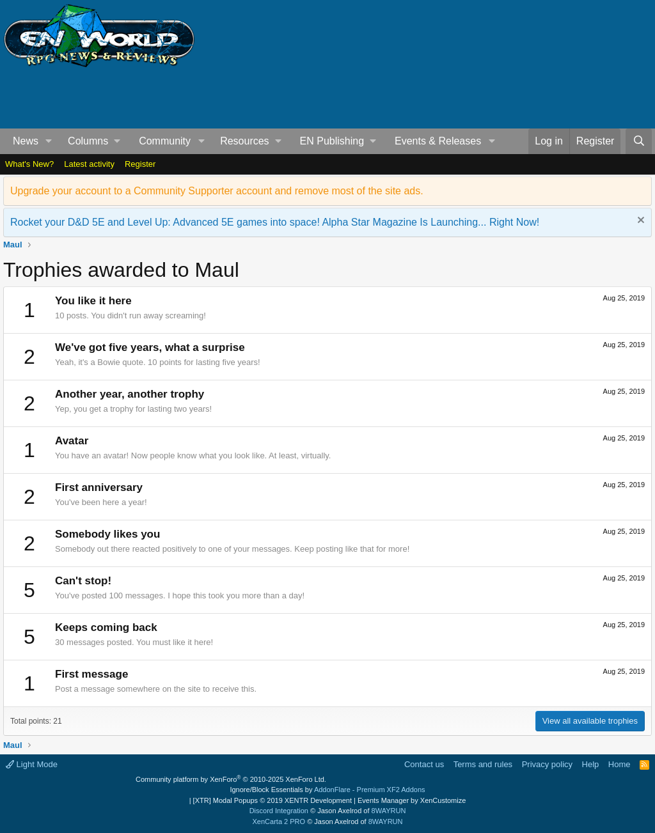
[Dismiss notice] (639, 221)
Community (165, 141)
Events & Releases (438, 141)
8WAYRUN (389, 810)
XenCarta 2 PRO (279, 821)
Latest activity (89, 164)
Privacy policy (547, 764)
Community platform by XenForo (231, 779)
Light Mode (32, 764)
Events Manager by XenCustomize (412, 800)
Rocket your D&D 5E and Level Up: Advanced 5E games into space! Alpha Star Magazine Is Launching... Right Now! (274, 222)
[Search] (639, 141)
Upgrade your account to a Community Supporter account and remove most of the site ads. (216, 190)
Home (619, 764)
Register (140, 164)
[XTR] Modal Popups (272, 800)
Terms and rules (483, 764)
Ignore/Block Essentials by (327, 789)
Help (590, 764)
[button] (49, 141)
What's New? (29, 164)
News (25, 141)
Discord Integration (278, 810)
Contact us (424, 764)
